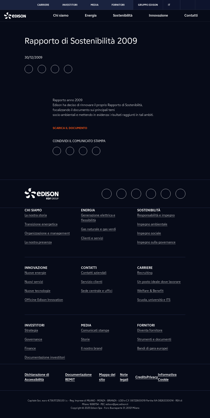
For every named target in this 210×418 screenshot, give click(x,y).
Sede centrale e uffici (96, 291)
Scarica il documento (73, 128)
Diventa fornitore (149, 330)
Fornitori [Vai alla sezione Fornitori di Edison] (118, 4)
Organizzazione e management (47, 233)
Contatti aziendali (93, 273)
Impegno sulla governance (156, 242)
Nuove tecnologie (37, 291)
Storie (85, 339)
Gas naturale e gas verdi (98, 229)
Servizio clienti (91, 282)
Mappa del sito (107, 377)
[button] (29, 69)
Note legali (124, 377)
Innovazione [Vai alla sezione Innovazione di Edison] (158, 15)
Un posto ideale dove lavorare (159, 282)
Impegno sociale (149, 233)
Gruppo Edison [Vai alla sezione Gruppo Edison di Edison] (148, 4)
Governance (33, 339)
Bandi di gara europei (152, 348)
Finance (30, 348)
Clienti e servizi (92, 238)
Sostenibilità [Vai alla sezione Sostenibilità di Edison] (122, 15)
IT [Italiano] (171, 4)
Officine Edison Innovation (44, 300)
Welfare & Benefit (150, 291)
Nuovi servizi (34, 282)
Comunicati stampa (95, 330)
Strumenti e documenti (154, 339)
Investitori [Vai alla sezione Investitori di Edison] (70, 4)
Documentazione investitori (45, 357)
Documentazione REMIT (78, 377)
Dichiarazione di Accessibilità (37, 377)
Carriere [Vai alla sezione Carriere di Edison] (43, 4)
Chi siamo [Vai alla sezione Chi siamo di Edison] (60, 15)
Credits (141, 377)
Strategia (31, 330)
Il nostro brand (91, 348)
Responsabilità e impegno (156, 215)
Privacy (152, 377)
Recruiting (144, 273)
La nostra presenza (38, 242)
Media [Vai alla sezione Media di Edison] (94, 4)
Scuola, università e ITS (153, 300)
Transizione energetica (41, 224)
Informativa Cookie (167, 377)
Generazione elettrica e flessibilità (98, 217)
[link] (187, 5)
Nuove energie (35, 273)
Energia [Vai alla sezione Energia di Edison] (91, 15)
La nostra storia (36, 215)
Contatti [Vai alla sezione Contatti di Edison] (191, 15)
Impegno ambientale (152, 224)
